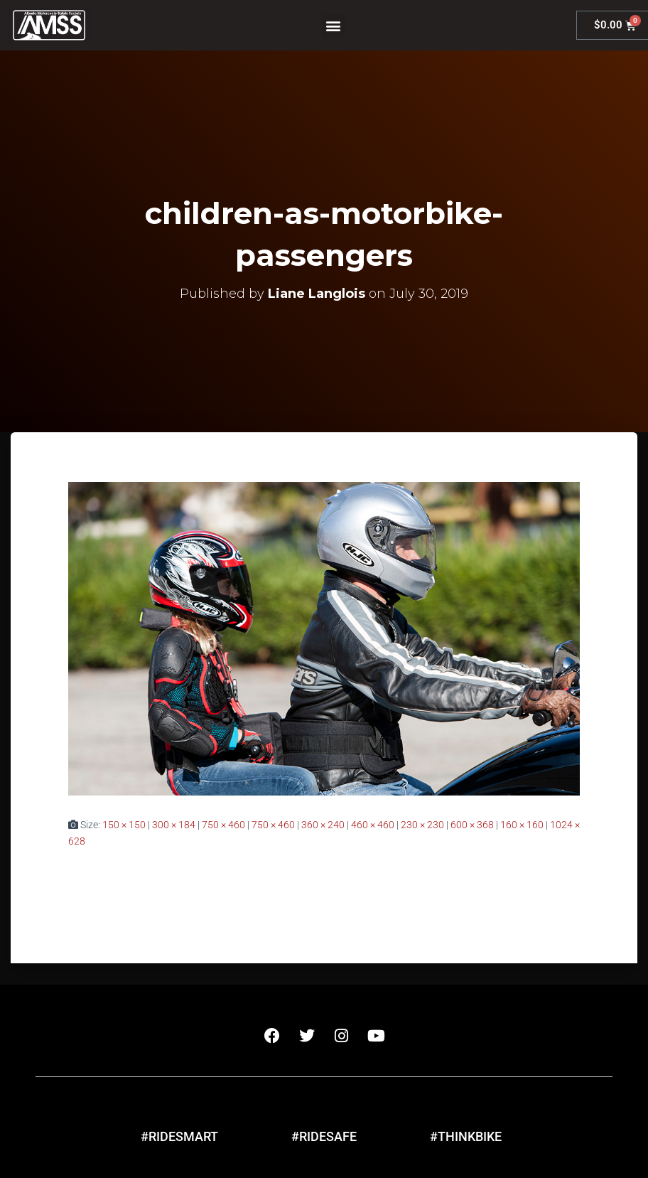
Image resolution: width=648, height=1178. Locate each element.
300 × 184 (173, 824)
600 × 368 (472, 824)
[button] (333, 25)
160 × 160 (522, 824)
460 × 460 (372, 824)
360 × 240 (323, 824)
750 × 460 (223, 824)
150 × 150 (124, 824)
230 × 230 (422, 824)
